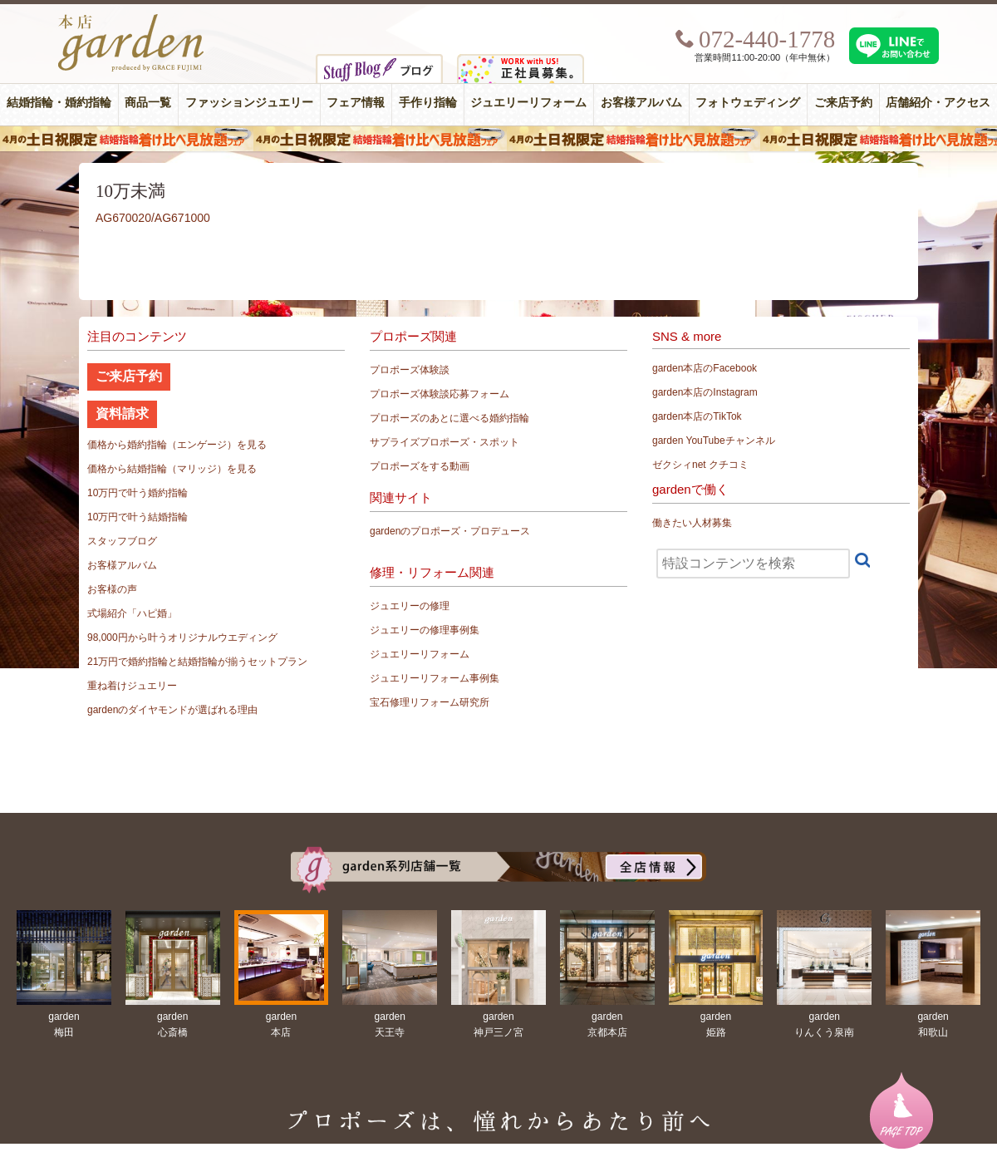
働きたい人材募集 (692, 523)
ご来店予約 (843, 102)
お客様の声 (112, 589)
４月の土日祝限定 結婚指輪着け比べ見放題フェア (498, 138)
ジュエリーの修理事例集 (424, 630)
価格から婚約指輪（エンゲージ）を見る (177, 444)
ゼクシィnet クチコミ (700, 464)
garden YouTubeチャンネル (713, 440)
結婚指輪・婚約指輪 (59, 102)
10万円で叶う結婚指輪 (137, 517)
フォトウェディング (747, 102)
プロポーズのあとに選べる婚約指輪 (449, 418)
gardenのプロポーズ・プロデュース (450, 531)
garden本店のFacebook (704, 368)
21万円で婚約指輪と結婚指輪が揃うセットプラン (197, 661)
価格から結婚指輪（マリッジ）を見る (172, 469)
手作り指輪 (428, 102)
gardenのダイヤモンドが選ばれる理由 (172, 710)
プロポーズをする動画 (419, 466)
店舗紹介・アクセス (938, 102)
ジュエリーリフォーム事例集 (434, 678)
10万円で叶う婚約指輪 (137, 493)
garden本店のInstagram (705, 392)
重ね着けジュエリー (132, 686)
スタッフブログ (122, 541)
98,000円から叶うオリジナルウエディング (182, 637)
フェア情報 (356, 102)
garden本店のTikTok (697, 416)
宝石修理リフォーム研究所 (429, 702)
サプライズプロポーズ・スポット (444, 442)
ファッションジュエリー (249, 102)
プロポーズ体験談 (409, 370)
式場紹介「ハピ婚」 (132, 613)
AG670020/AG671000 (153, 217)
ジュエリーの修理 (409, 606)
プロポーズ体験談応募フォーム (439, 394)
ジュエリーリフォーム (528, 102)
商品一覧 (148, 102)
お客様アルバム (641, 102)
